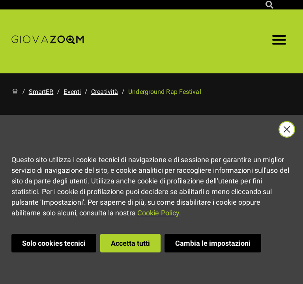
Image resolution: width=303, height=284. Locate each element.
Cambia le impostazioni (213, 243)
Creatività (104, 92)
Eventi (72, 92)
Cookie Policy (158, 213)
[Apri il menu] (279, 41)
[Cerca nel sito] (269, 4)
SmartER (41, 92)
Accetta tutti (130, 243)
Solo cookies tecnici (54, 243)
